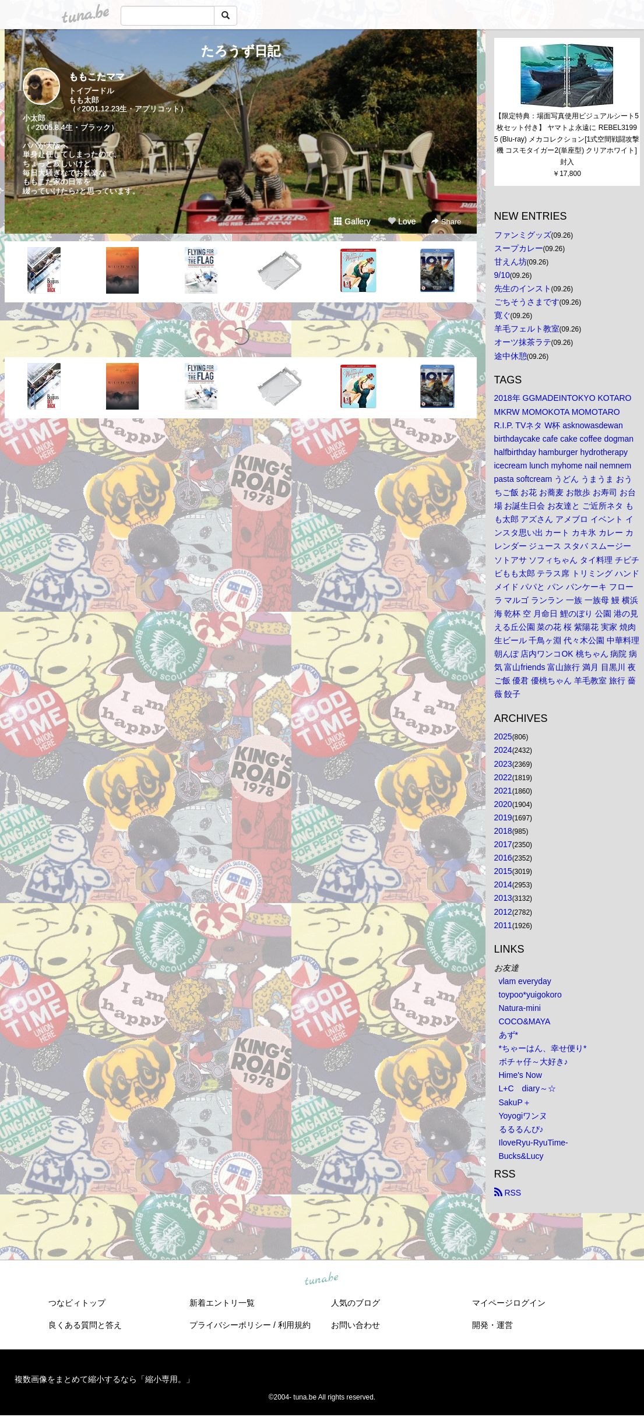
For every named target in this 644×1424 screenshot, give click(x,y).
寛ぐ (502, 315)
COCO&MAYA (525, 1021)
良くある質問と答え (85, 1325)
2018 (503, 831)
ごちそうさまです (526, 301)
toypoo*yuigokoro (530, 994)
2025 (503, 736)
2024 (503, 750)
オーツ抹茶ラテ (522, 342)
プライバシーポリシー (230, 1325)
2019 (503, 817)
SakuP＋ (515, 1102)
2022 (503, 777)
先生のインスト (522, 288)
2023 (503, 764)
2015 (503, 871)
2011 (503, 925)
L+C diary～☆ (527, 1088)
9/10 (502, 275)
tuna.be (322, 1279)
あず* (508, 1034)
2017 (503, 844)
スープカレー (518, 248)
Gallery (352, 221)
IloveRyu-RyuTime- (533, 1142)
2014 (503, 884)
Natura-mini (520, 1008)
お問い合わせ (355, 1325)
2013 (503, 898)
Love (402, 221)
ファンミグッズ (522, 234)
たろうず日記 (240, 51)
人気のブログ (355, 1302)
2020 (503, 804)
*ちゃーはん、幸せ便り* (543, 1048)
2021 (503, 790)
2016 (503, 857)
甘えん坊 (510, 261)
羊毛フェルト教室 (526, 328)
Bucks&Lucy (521, 1156)
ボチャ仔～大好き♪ (533, 1061)
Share (446, 221)
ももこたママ (97, 77)
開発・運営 (492, 1325)
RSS (508, 1192)
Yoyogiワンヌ (523, 1115)
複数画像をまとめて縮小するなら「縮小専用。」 (104, 1379)
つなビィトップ (76, 1302)
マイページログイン (509, 1302)
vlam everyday (525, 981)
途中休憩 (510, 356)
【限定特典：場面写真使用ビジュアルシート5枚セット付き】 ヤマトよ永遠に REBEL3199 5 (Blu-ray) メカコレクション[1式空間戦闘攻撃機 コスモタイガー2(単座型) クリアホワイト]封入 (566, 139)
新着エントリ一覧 (222, 1302)
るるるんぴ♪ (521, 1129)
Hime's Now (520, 1075)
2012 (503, 912)
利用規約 (294, 1325)
